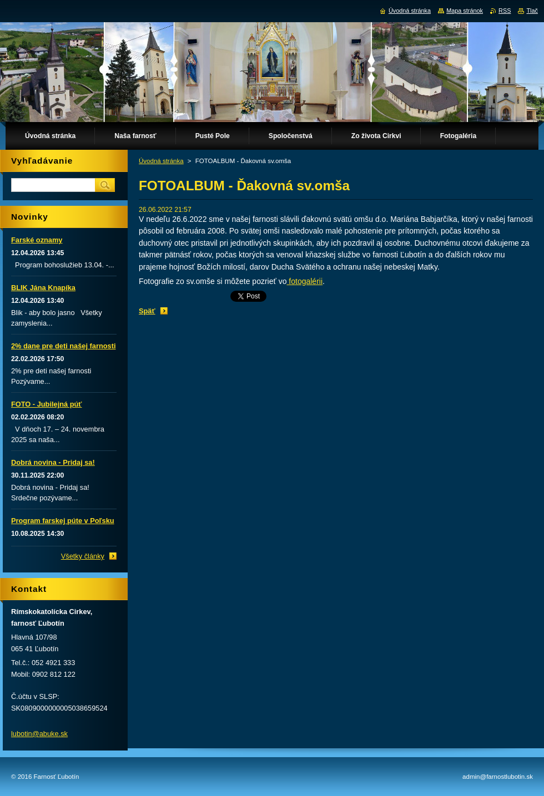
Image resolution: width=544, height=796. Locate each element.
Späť (147, 311)
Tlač (532, 10)
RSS (504, 10)
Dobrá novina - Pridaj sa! (53, 462)
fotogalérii (304, 281)
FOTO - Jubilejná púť (46, 404)
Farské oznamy (36, 240)
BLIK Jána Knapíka (43, 287)
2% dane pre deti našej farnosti (63, 346)
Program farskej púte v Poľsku (62, 520)
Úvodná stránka (161, 161)
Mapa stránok (464, 10)
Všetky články (82, 556)
